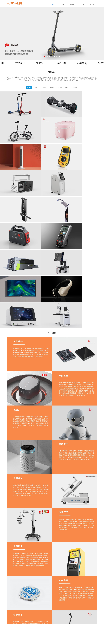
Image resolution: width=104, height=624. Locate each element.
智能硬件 (37, 87)
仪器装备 (67, 87)
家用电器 (52, 87)
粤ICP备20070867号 (34, 620)
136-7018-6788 (87, 609)
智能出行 (44, 87)
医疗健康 (60, 87)
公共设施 (75, 87)
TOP (52, 584)
